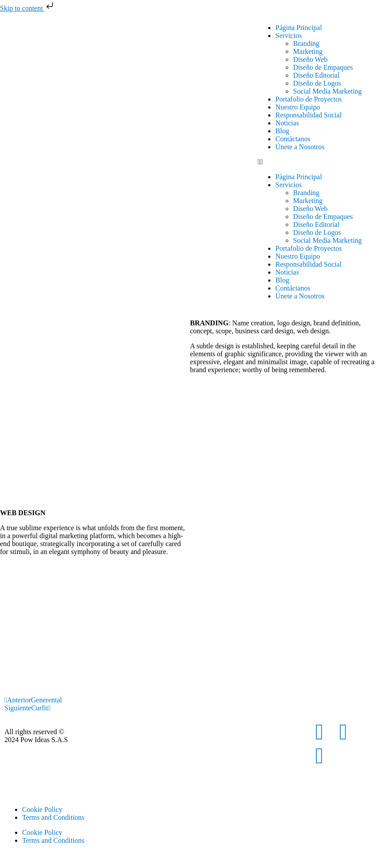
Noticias (287, 123)
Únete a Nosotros (299, 147)
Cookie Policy (42, 809)
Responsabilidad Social (308, 115)
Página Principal (298, 27)
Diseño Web (310, 59)
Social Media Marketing (327, 91)
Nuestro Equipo (297, 107)
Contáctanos (292, 139)
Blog (282, 131)
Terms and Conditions (53, 817)
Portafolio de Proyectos (308, 99)
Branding (306, 43)
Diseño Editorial (316, 75)
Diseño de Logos (317, 83)
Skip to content (27, 8)
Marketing (308, 51)
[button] (317, 162)
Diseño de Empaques (323, 67)
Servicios (288, 35)
